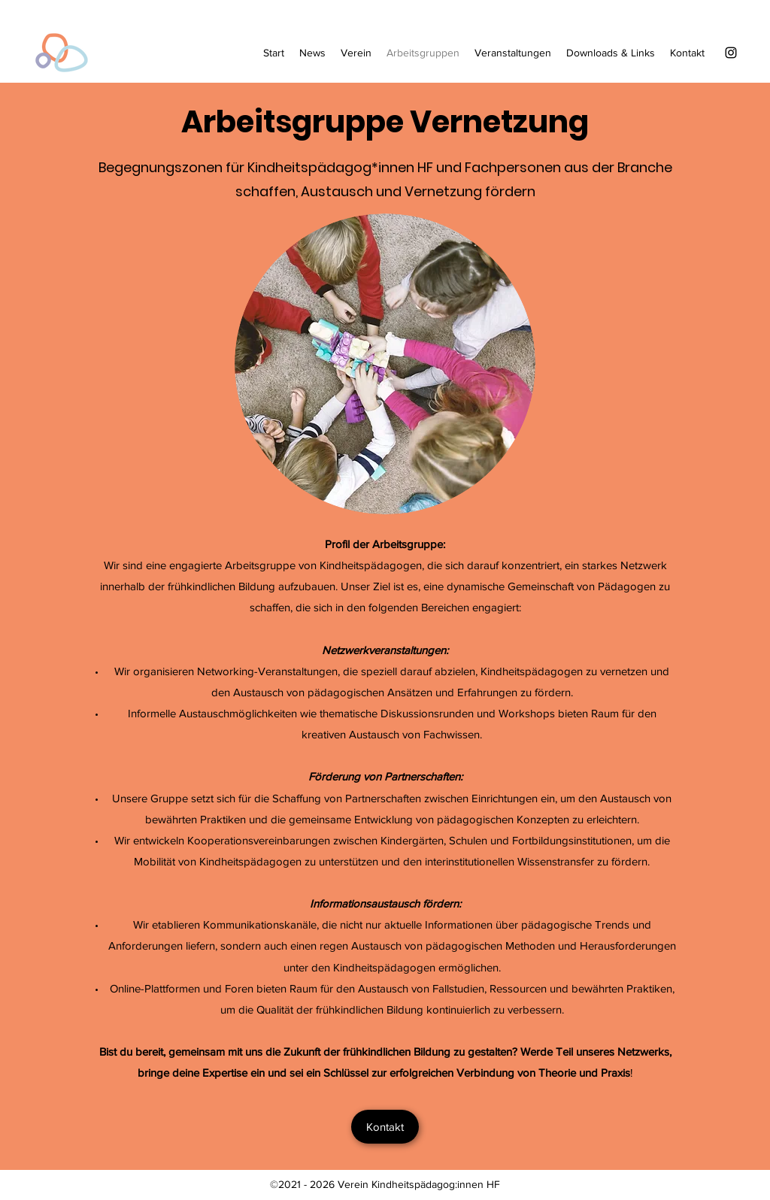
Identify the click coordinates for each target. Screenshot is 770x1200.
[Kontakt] (385, 1127)
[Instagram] (730, 52)
